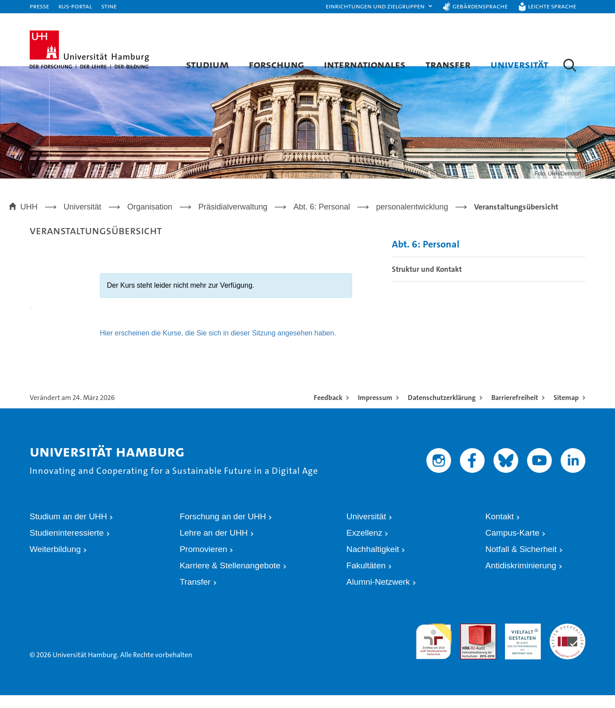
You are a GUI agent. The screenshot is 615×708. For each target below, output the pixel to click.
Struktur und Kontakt (427, 281)
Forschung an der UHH (223, 529)
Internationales (365, 64)
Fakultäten (366, 578)
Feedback (328, 410)
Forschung (276, 64)
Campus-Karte (513, 545)
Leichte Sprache (552, 6)
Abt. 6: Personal (425, 257)
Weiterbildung (55, 562)
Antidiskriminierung (521, 578)
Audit (467, 639)
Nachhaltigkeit (372, 562)
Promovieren (204, 562)
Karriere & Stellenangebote (230, 578)
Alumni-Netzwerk (378, 594)
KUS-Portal (75, 6)
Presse (39, 6)
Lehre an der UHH (214, 545)
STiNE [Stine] (109, 6)
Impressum (375, 410)
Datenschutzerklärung (442, 410)
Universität (519, 64)
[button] (379, 6)
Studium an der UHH (68, 529)
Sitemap (566, 410)
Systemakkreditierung (567, 639)
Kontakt (500, 529)
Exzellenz (364, 545)
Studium (207, 64)
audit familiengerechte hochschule (434, 647)
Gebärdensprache (480, 6)
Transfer (448, 64)
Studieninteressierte (67, 545)
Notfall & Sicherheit (521, 562)
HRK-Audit (518, 639)
